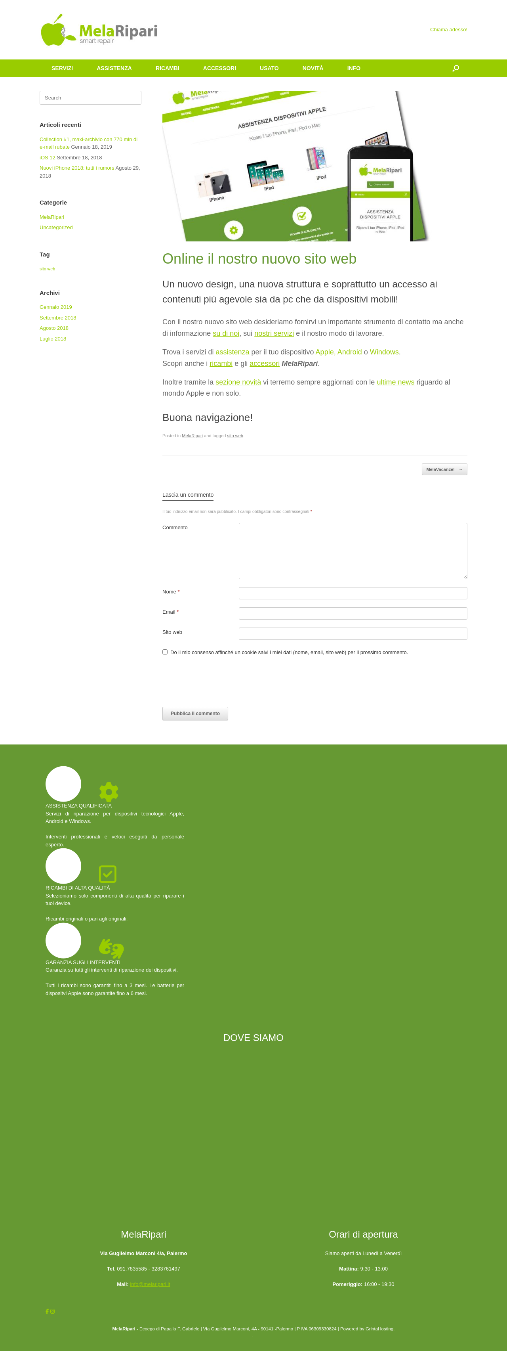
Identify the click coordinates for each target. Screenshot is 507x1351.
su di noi (226, 333)
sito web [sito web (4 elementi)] (47, 268)
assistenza (232, 352)
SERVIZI (62, 68)
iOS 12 (47, 158)
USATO (269, 68)
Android (349, 352)
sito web (235, 435)
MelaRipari (192, 435)
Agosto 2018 (54, 328)
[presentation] (222, 683)
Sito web (172, 632)
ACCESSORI (219, 68)
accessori (265, 363)
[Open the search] (455, 68)
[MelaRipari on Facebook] (48, 1312)
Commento (175, 527)
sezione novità (238, 382)
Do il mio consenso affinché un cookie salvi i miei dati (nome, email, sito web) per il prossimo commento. (289, 652)
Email (170, 612)
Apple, (326, 352)
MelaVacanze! (444, 469)
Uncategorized (56, 227)
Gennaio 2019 (56, 307)
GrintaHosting (379, 1328)
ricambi (221, 363)
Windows (384, 352)
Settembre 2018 (58, 318)
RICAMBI (167, 68)
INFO (353, 68)
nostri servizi (274, 333)
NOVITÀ (313, 68)
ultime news (395, 382)
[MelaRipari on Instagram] (52, 1312)
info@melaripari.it (150, 1284)
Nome (170, 592)
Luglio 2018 (53, 339)
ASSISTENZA (114, 68)
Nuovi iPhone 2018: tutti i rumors (77, 168)
